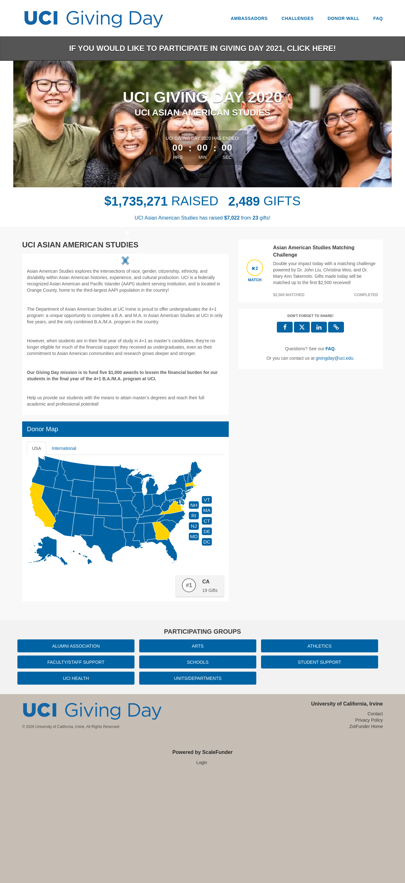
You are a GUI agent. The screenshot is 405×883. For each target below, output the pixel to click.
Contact (375, 821)
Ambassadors (249, 18)
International (64, 556)
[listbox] (125, 312)
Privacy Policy (369, 827)
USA (36, 556)
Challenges (298, 18)
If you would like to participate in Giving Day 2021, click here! (202, 48)
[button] (43, 312)
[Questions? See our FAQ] (330, 348)
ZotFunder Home (366, 834)
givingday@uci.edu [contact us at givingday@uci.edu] (334, 358)
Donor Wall (343, 18)
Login (201, 870)
